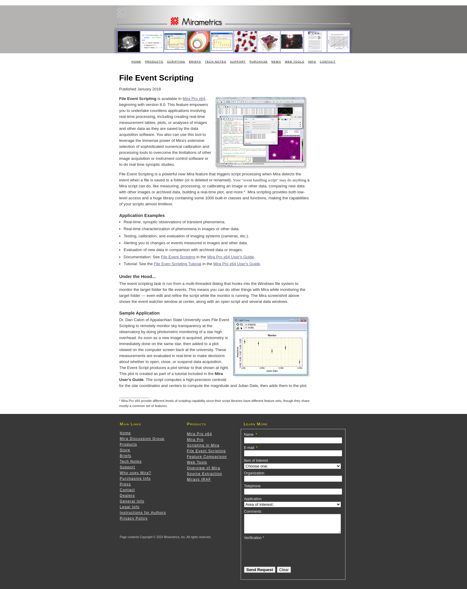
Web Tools (294, 61)
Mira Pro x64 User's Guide (230, 257)
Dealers (127, 496)
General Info (132, 501)
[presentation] (289, 555)
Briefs (195, 61)
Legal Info (130, 507)
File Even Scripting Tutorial (177, 264)
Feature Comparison (207, 457)
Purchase (258, 61)
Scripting (176, 61)
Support (238, 61)
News (276, 61)
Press (125, 484)
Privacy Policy (134, 518)
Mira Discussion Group (142, 439)
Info (312, 61)
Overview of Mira (203, 468)
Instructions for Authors (143, 513)
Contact (328, 61)
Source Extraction (204, 474)
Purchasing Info (135, 478)
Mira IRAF (199, 479)
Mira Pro (195, 440)
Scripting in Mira (203, 445)
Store (125, 450)
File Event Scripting (178, 257)
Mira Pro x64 (194, 98)
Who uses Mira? (135, 473)
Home (136, 61)
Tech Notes (215, 61)
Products (154, 61)
